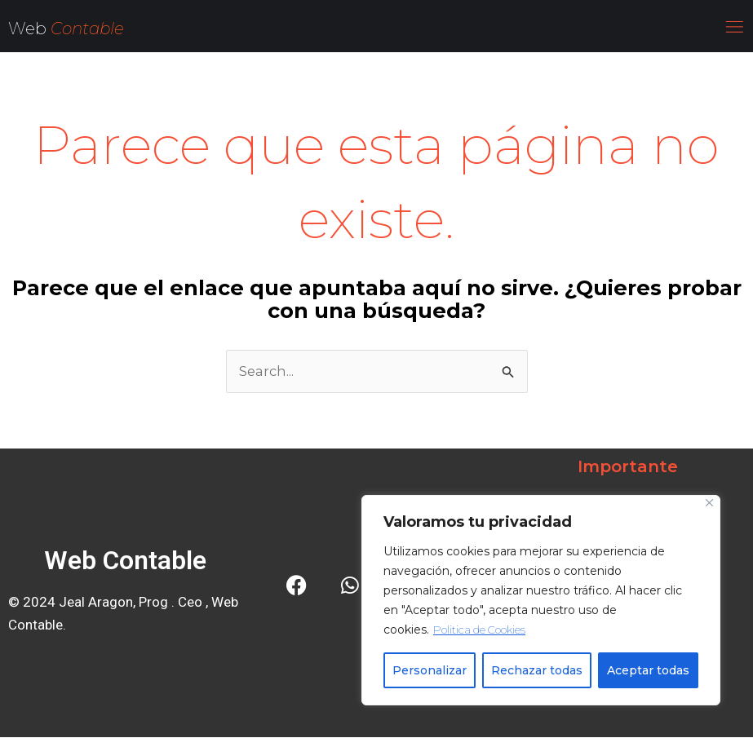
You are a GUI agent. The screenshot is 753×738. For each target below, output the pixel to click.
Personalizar (429, 670)
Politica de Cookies (483, 629)
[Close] (709, 502)
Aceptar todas (648, 670)
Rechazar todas (536, 670)
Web (29, 28)
